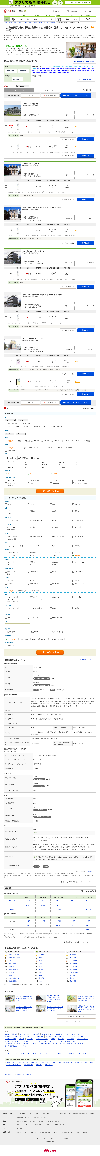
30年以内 (87, 441)
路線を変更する (11, 70)
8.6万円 (73, 921)
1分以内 (20, 448)
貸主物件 (49, 1036)
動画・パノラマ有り (58, 632)
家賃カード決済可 (56, 427)
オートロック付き (12, 520)
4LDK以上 (62, 467)
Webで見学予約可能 (11, 1034)
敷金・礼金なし (24, 1034)
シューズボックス (35, 546)
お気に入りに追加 (50, 95)
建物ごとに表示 (19, 90)
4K (25, 467)
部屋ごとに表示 (50, 90)
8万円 (58, 925)
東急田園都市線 (13, 969)
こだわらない (12, 639)
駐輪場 (9, 574)
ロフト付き (81, 1034)
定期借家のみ (36, 591)
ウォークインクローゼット (15, 546)
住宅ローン (65, 1125)
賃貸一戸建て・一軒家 (34, 1121)
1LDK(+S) (62, 462)
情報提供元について (10, 1074)
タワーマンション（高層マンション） (66, 1041)
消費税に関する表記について (40, 1117)
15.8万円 (58, 921)
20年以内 (67, 441)
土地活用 (26, 1128)
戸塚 (40, 960)
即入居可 (32, 581)
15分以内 (59, 448)
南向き (9, 513)
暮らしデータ (49, 1065)
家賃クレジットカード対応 (13, 1041)
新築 (19, 441)
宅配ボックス (34, 562)
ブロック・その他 (80, 504)
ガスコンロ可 (79, 536)
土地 (54, 1062)
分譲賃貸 (21, 1039)
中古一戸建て (46, 1062)
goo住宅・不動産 (7, 1113)
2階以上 (54, 480)
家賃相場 (39, 1065)
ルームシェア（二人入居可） (23, 1036)
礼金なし (9, 427)
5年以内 (36, 441)
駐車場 (53, 1039)
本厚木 (41, 969)
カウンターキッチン (36, 536)
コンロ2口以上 (11, 539)
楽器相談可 (8, 1036)
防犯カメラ (55, 520)
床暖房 (32, 555)
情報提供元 (75, 1114)
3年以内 (27, 441)
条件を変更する (17, 79)
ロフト (77, 552)
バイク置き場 (79, 571)
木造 (53, 504)
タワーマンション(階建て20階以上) (12, 600)
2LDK (34, 1053)
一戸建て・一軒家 (10, 1039)
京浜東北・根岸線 (14, 955)
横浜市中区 (73, 955)
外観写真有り (34, 632)
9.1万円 (58, 905)
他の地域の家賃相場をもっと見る (77, 942)
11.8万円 (73, 901)
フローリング (56, 552)
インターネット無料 (81, 483)
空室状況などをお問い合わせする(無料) (75, 95)
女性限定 (77, 581)
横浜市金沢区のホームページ (87, 660)
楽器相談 (10, 583)
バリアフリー (56, 597)
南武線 (11, 975)
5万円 (28, 905)
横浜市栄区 (73, 978)
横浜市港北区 (74, 972)
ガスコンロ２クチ (82, 1039)
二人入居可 (55, 581)
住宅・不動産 (89, 1062)
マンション (33, 474)
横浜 (40, 957)
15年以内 (56, 441)
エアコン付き (11, 483)
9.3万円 (58, 901)
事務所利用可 (34, 583)
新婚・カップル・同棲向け (49, 1043)
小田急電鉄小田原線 (15, 957)
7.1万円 (88, 929)
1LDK (22, 1053)
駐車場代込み (27, 423)
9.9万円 (88, 921)
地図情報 (85, 1132)
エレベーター (11, 562)
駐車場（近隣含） (35, 480)
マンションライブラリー (13, 1065)
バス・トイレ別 (12, 480)
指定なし (11, 441)
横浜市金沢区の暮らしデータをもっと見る (77, 882)
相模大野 (41, 978)
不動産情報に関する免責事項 (23, 1074)
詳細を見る (85, 139)
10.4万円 (43, 921)
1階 (8, 511)
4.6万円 (28, 901)
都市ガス (55, 564)
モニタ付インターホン (36, 520)
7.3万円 (43, 901)
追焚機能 (32, 527)
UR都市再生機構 (57, 617)
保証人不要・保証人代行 (12, 1043)
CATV (54, 608)
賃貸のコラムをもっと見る (77, 1016)
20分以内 (69, 448)
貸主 (8, 617)
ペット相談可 (56, 483)
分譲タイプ (33, 597)
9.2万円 (43, 925)
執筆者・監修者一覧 (76, 1132)
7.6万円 (28, 925)
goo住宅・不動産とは (22, 1114)
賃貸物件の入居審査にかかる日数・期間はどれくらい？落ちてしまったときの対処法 (55, 998)
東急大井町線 (13, 963)
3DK (77, 464)
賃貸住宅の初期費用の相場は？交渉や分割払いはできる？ (24, 998)
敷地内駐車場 (34, 571)
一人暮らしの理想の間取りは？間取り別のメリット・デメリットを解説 (24, 1008)
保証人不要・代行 (80, 583)
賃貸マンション (45, 1121)
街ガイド (58, 1132)
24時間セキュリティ (81, 520)
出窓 (8, 564)
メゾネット (55, 555)
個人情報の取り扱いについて (24, 1117)
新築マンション (11, 1062)
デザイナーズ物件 (12, 597)
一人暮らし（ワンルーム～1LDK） (76, 1053)
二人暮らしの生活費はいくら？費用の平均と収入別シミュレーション (55, 1008)
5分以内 (29, 448)
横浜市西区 (73, 981)
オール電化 (78, 597)
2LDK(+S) (44, 464)
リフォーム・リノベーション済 (43, 1041)
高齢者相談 (55, 583)
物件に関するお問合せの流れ (63, 1114)
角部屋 (77, 511)
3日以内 (43, 639)
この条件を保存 (87, 79)
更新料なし (27, 427)
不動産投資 (78, 1062)
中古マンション (23, 1062)
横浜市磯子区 (74, 963)
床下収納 (77, 546)
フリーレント (34, 617)
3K (59, 464)
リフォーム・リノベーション (38, 599)
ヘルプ (45, 1138)
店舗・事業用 (68, 1062)
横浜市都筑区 (74, 966)
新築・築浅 (36, 1034)
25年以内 (77, 441)
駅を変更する (24, 70)
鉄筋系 (9, 504)
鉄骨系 (32, 504)
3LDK (46, 1053)
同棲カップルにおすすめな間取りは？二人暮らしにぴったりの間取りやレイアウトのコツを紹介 (86, 1008)
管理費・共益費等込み (13, 423)
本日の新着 (24, 639)
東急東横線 (12, 966)
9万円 (73, 929)
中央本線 (11, 960)
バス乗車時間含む (12, 450)
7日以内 (53, 639)
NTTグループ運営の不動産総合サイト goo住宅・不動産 (19, 6)
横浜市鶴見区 (74, 969)
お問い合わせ (51, 1138)
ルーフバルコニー (80, 562)
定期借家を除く (23, 591)
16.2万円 (88, 909)
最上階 (54, 511)
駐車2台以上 (56, 571)
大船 (40, 963)
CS (8, 611)
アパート (10, 474)
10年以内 (46, 441)
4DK (43, 467)
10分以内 (49, 448)
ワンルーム (10, 462)
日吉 (40, 966)
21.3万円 (58, 909)
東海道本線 (12, 972)
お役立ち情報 (6, 1132)
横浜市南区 (73, 957)
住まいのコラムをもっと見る (77, 1021)
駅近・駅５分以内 (47, 1034)
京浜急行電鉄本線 (14, 978)
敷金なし (18, 427)
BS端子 (77, 608)
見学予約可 (10, 486)
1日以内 (34, 639)
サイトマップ (59, 1138)
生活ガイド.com (92, 871)
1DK (43, 462)
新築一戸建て (35, 1062)
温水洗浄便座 (11, 529)
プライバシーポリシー (36, 1138)
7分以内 (38, 448)
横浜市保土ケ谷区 (75, 975)
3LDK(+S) (10, 467)
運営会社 (66, 1138)
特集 (18, 1132)
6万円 (43, 905)
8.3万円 (28, 921)
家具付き (77, 555)
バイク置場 (70, 1039)
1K (25, 462)
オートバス (55, 527)
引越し (22, 1132)
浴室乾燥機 (78, 527)
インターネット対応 (36, 608)
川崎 (40, 975)
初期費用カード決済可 (41, 427)
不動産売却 (19, 1128)
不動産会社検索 (28, 1065)
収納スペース (56, 546)
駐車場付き (59, 1034)
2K (76, 462)
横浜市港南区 (74, 960)
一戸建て (55, 474)
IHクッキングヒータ (58, 536)
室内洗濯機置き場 (80, 480)
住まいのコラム (66, 1132)
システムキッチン (12, 536)
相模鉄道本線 (13, 981)
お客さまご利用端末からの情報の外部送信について (42, 1114)
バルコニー (55, 562)
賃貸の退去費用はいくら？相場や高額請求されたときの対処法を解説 (86, 998)
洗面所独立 (33, 483)
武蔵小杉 (41, 955)
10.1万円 (88, 901)
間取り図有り (11, 632)
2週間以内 (63, 639)
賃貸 (60, 1062)
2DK (26, 464)
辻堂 (40, 981)
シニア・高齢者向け (11, 1046)
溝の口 (41, 972)
